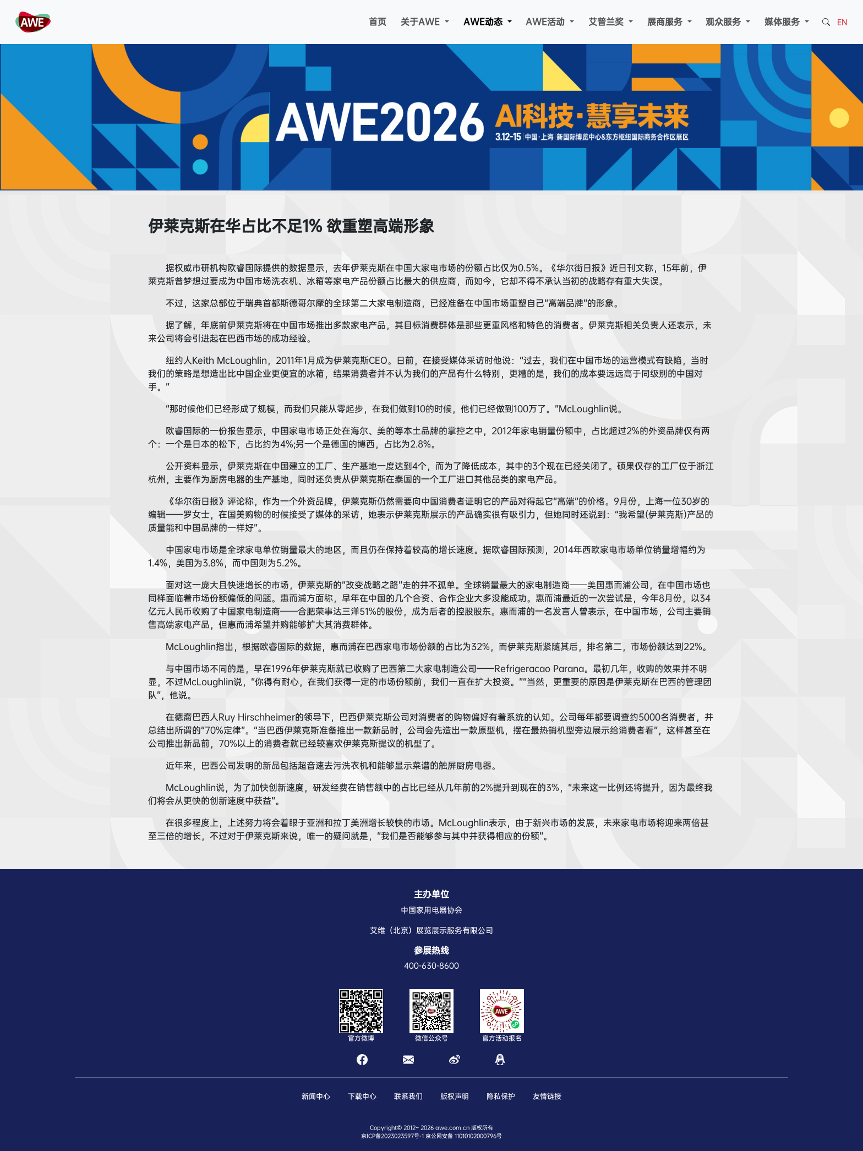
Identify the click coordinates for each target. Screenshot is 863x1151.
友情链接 (547, 1096)
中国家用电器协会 (431, 910)
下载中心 (362, 1096)
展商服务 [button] (666, 22)
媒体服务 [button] (783, 22)
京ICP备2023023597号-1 (392, 1135)
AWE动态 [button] (484, 22)
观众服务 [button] (725, 22)
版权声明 (454, 1096)
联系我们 (408, 1096)
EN (842, 22)
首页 (377, 22)
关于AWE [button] (422, 22)
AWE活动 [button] (546, 22)
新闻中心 (316, 1096)
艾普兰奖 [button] (607, 22)
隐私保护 (501, 1096)
